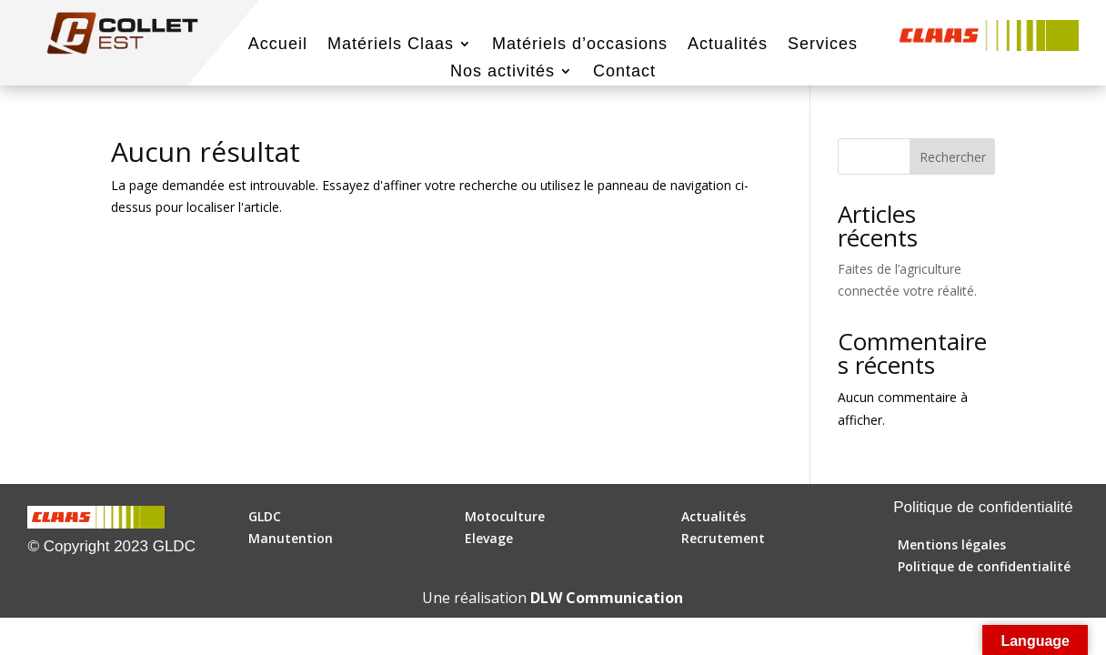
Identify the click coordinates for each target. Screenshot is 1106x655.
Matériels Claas (390, 45)
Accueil (277, 45)
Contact (624, 72)
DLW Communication (606, 598)
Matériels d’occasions (580, 45)
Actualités (728, 45)
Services (823, 45)
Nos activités (502, 72)
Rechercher (953, 157)
